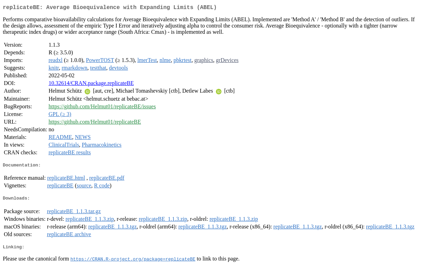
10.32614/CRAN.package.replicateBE (91, 84)
